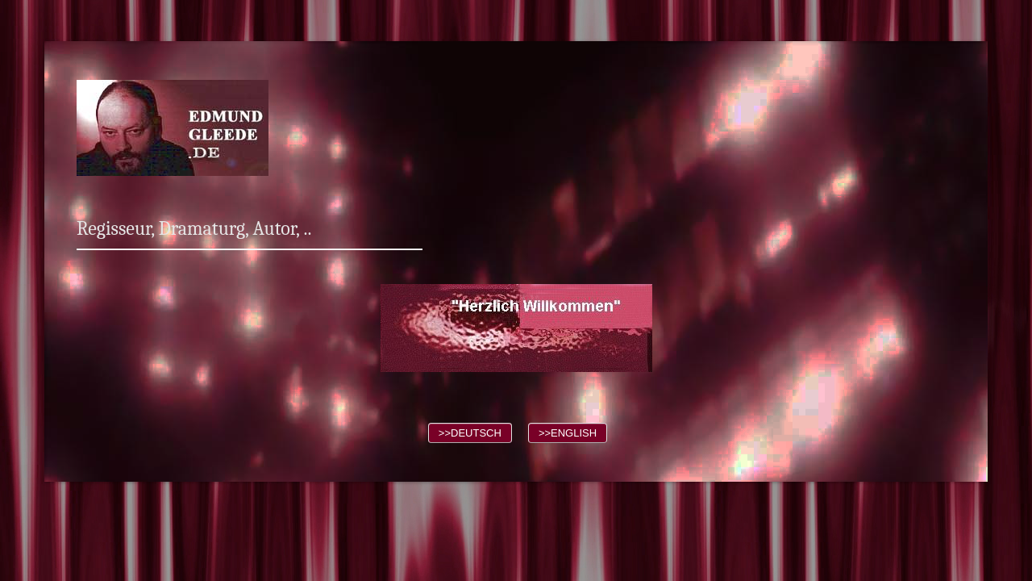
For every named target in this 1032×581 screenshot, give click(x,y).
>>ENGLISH (568, 433)
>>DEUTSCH (470, 433)
